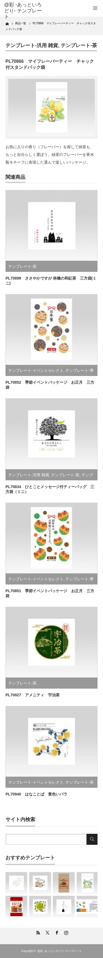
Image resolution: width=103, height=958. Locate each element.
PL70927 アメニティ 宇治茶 (32, 695)
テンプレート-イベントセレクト (35, 370)
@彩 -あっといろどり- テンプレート (23, 10)
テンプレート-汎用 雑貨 (31, 45)
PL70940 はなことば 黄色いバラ (36, 794)
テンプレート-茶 (79, 45)
